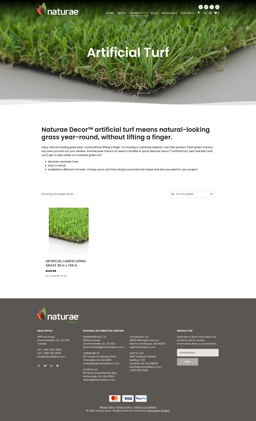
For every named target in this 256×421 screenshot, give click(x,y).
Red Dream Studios (158, 410)
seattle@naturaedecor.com (146, 367)
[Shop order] (192, 194)
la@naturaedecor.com (143, 347)
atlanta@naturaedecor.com (99, 379)
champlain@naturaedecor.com (101, 363)
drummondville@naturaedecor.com (103, 347)
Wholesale (169, 13)
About (122, 13)
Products (138, 13)
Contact (187, 13)
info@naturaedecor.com (51, 356)
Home (110, 13)
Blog (154, 13)
